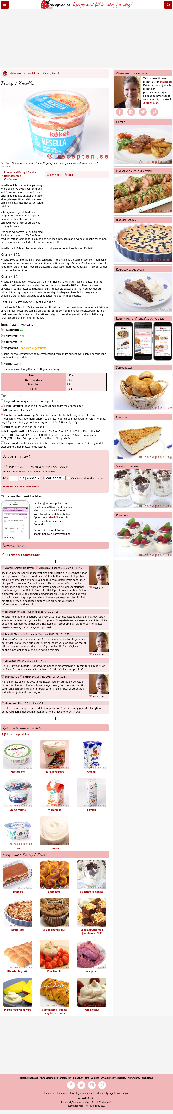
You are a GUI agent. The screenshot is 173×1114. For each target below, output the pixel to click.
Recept (24, 1078)
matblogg (165, 81)
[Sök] (168, 5)
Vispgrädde (54, 795)
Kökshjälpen (56, 517)
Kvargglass (91, 956)
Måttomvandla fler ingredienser (21, 486)
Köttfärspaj (17, 915)
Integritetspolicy (117, 1078)
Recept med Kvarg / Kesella (19, 172)
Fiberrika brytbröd (17, 956)
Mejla (69, 174)
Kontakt (33, 1078)
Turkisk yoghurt (54, 756)
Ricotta (54, 833)
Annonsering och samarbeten (55, 1078)
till (42, 478)
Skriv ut (54, 174)
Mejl (81, 1105)
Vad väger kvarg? (17, 456)
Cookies (95, 1078)
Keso (17, 833)
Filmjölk (91, 795)
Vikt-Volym (10, 179)
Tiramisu (17, 876)
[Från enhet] (29, 478)
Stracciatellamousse (91, 876)
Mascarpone (17, 756)
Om (87, 1078)
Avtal (104, 1078)
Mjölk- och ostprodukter (25, 73)
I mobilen (78, 1078)
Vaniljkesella (91, 994)
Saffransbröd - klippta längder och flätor (54, 996)
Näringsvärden (12, 176)
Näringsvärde (11, 363)
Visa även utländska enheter (87, 478)
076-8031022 (97, 1105)
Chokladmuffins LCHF (54, 915)
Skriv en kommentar (21, 554)
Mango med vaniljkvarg (17, 994)
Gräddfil (91, 756)
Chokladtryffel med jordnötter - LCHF (91, 916)
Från (5, 478)
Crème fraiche (17, 795)
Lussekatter (54, 876)
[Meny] (5, 5)
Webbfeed (147, 1078)
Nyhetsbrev (134, 1078)
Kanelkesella (54, 956)
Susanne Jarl (151, 102)
